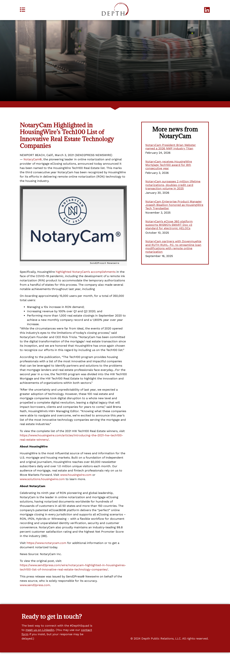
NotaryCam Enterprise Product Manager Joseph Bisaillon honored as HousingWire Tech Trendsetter (174, 213)
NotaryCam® (33, 167)
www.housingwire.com (75, 483)
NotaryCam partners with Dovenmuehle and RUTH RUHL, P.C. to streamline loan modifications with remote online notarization (173, 255)
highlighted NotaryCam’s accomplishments (86, 280)
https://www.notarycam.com (46, 551)
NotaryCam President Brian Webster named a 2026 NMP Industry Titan (170, 155)
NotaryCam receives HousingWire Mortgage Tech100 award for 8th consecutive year (168, 173)
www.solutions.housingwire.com (42, 487)
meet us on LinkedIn (40, 638)
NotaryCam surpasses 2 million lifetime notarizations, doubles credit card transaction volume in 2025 (172, 193)
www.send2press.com (35, 593)
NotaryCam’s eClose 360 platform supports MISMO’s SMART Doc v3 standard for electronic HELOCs (169, 233)
